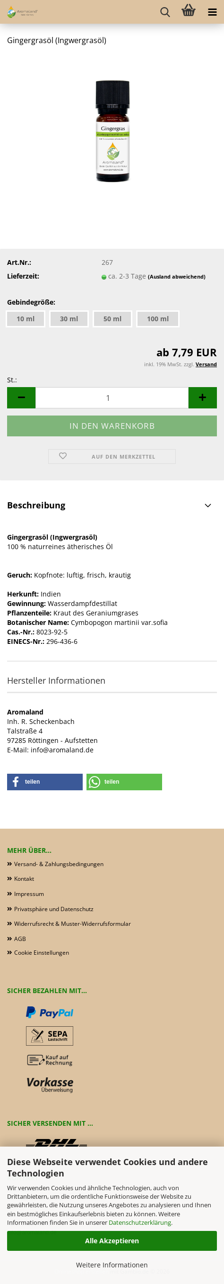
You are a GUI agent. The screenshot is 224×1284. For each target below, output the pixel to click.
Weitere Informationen (112, 1264)
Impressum (29, 894)
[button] (21, 397)
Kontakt (24, 879)
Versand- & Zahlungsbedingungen (58, 864)
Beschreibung (36, 505)
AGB (20, 939)
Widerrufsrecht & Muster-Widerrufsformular (72, 924)
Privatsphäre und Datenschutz (54, 909)
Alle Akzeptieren (112, 1240)
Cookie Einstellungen (41, 953)
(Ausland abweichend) (177, 276)
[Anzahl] (112, 397)
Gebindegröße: (31, 302)
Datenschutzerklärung (140, 1222)
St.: (12, 379)
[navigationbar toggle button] (212, 12)
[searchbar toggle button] (165, 12)
